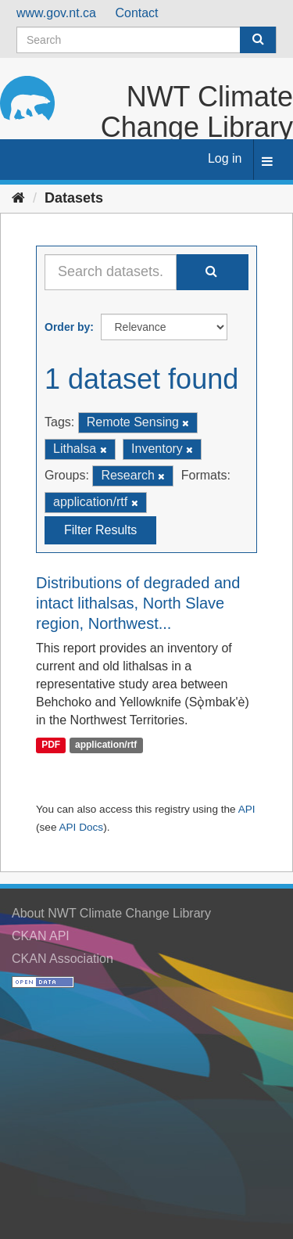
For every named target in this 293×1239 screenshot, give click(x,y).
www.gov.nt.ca (56, 13)
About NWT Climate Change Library (111, 913)
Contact (136, 13)
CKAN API (41, 936)
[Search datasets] (146, 40)
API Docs (81, 827)
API (246, 809)
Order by (67, 327)
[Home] (18, 198)
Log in (225, 158)
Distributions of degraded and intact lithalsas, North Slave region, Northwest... (138, 603)
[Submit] (258, 40)
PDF (50, 745)
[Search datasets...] (111, 272)
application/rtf (106, 745)
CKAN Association (62, 958)
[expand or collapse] (267, 162)
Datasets (74, 198)
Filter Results (100, 530)
